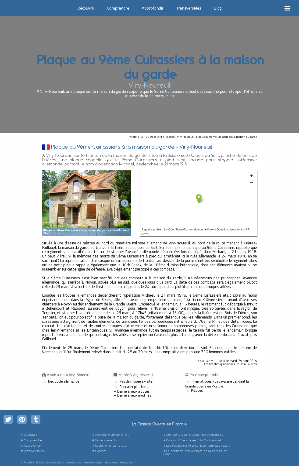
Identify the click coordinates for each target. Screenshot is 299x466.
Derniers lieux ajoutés (133, 391)
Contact (101, 451)
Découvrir (85, 8)
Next (124, 203)
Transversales (188, 8)
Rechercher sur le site (111, 445)
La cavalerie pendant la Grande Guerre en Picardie (217, 384)
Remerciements (106, 440)
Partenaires (111, 462)
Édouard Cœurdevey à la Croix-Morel (193, 440)
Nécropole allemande (63, 381)
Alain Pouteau (74, 462)
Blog (218, 8)
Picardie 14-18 (138, 136)
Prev (48, 203)
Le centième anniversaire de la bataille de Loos (195, 452)
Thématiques (201, 381)
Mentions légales (93, 462)
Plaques (169, 136)
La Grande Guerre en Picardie (159, 424)
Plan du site (126, 462)
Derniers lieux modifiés (134, 395)
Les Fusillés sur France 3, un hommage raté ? (198, 445)
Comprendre (118, 8)
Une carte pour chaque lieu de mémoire (195, 434)
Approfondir (153, 8)
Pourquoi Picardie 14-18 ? (112, 434)
